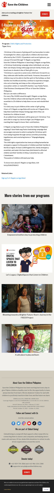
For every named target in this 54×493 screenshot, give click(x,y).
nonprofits (42, 434)
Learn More (7, 489)
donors (20, 436)
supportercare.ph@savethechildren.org (27, 466)
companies (30, 436)
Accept (46, 489)
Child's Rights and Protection (20, 44)
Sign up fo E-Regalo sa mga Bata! (14, 178)
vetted (41, 439)
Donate (45, 14)
